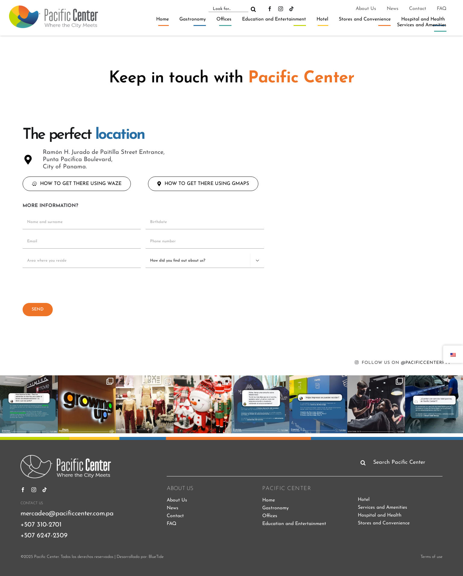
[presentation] (68, 284)
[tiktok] (291, 8)
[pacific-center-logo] (53, 8)
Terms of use (431, 557)
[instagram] (280, 8)
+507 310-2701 (40, 524)
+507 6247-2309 (43, 535)
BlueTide (156, 557)
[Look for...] (228, 9)
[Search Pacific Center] (400, 462)
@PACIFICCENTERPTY (426, 363)
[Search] (253, 9)
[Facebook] (269, 8)
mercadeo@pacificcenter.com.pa (66, 513)
